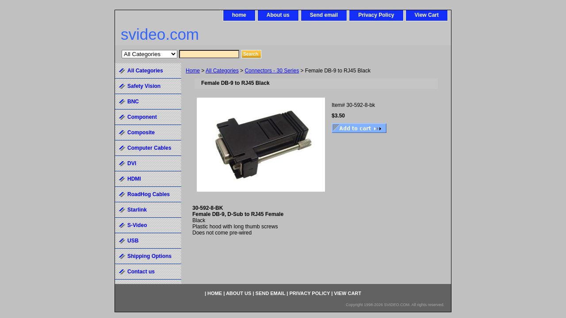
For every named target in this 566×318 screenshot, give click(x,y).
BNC (133, 101)
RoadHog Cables (148, 194)
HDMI (134, 179)
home (239, 15)
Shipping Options (149, 256)
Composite (141, 132)
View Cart (427, 15)
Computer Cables (149, 148)
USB (132, 241)
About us (278, 15)
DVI (131, 163)
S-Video (137, 225)
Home (193, 71)
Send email (324, 15)
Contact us (141, 272)
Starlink (137, 210)
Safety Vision (144, 86)
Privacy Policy (376, 15)
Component (142, 117)
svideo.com (160, 34)
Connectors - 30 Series (272, 71)
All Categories (222, 71)
